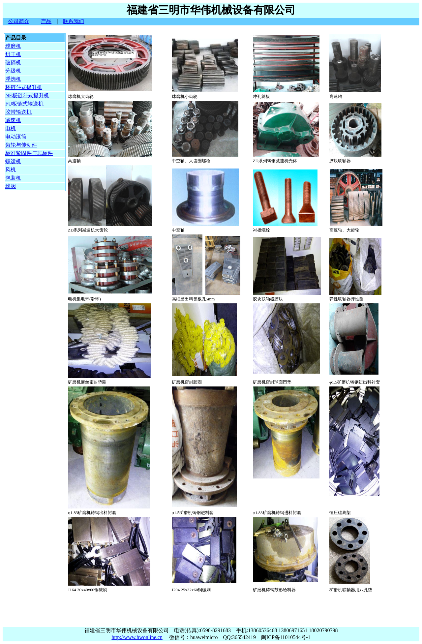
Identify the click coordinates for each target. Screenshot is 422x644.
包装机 (13, 178)
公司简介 (18, 21)
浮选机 (13, 79)
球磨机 (13, 46)
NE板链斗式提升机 (27, 95)
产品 (46, 21)
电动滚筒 (15, 136)
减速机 (13, 120)
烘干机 (13, 54)
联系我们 (73, 21)
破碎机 (13, 62)
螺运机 (13, 161)
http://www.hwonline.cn (137, 637)
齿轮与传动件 (21, 145)
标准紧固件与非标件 (29, 153)
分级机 (13, 71)
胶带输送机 (18, 112)
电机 (10, 128)
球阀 (10, 186)
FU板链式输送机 (24, 104)
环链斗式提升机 (23, 87)
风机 (10, 169)
